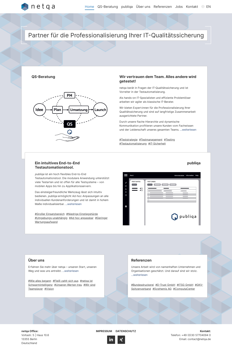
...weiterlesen (188, 129)
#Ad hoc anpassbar (81, 218)
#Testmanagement (150, 139)
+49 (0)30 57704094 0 (196, 335)
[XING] (121, 340)
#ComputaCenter (184, 288)
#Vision (49, 288)
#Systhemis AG (162, 288)
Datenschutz (126, 331)
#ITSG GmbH (185, 284)
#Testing (169, 139)
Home (89, 7)
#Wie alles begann (39, 280)
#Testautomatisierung (133, 143)
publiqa (127, 7)
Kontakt (192, 7)
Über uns (143, 7)
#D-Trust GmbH (165, 284)
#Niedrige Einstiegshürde (82, 214)
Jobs (179, 7)
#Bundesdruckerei (142, 284)
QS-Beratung (108, 7)
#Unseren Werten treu (68, 284)
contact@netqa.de (199, 339)
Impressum (104, 331)
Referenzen (163, 7)
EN (206, 7)
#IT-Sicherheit (157, 143)
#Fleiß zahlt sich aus (65, 280)
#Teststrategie (128, 139)
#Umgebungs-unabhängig (51, 218)
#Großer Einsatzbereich (50, 214)
